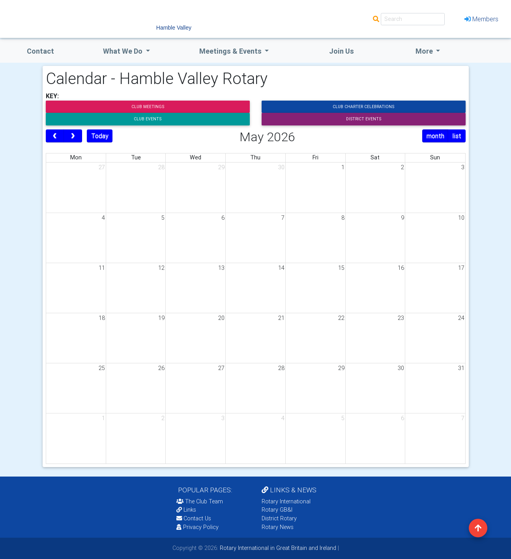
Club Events (147, 119)
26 (161, 368)
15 (341, 267)
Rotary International (286, 501)
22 (341, 318)
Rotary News (278, 527)
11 (102, 267)
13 (221, 267)
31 (461, 368)
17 (461, 267)
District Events (363, 119)
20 (221, 318)
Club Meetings (147, 106)
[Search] (413, 19)
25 (102, 368)
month (435, 136)
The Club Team (199, 501)
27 (102, 167)
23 (401, 318)
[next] (73, 136)
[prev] (55, 136)
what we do (123, 51)
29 (221, 167)
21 (281, 318)
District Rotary (279, 518)
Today (100, 136)
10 (461, 217)
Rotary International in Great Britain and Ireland (277, 548)
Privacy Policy (197, 527)
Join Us (341, 51)
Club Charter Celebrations (363, 106)
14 (281, 267)
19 (161, 318)
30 (281, 167)
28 (161, 167)
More (425, 51)
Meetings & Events (231, 51)
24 (461, 318)
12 (161, 267)
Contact (40, 51)
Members (481, 19)
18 (102, 318)
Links (186, 509)
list (456, 136)
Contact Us (193, 518)
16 (401, 267)
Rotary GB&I (277, 509)
